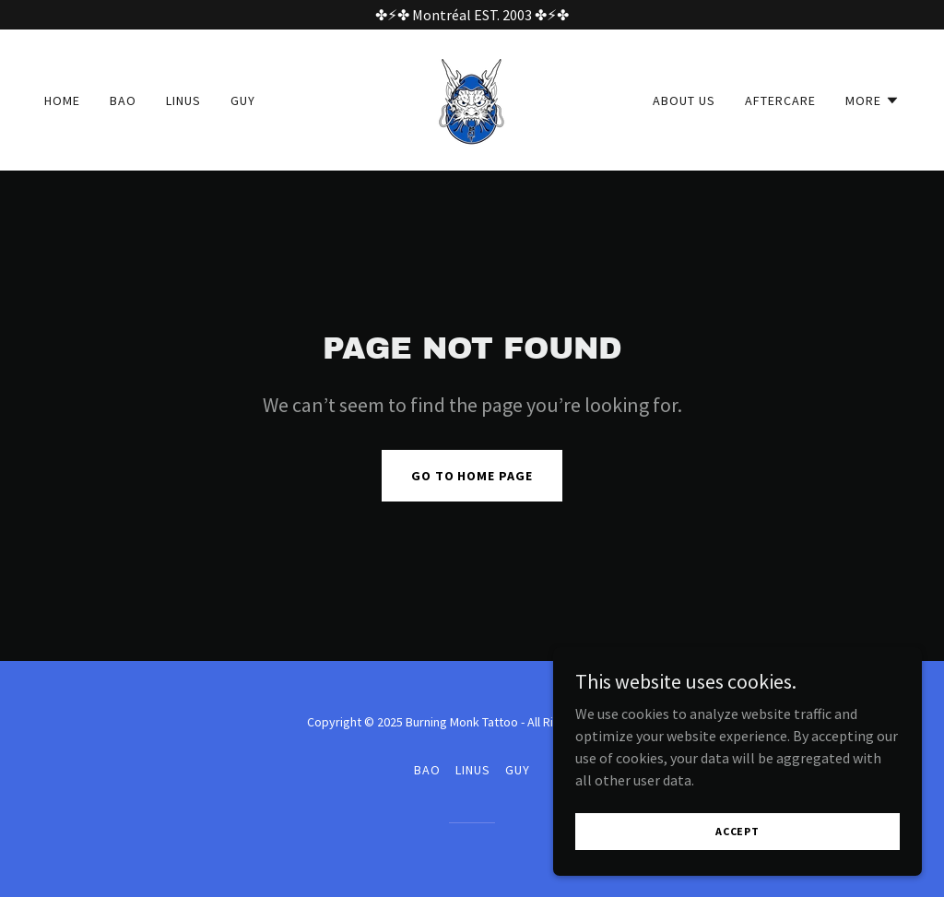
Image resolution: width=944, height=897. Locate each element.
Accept (737, 831)
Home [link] (62, 100)
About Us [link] (684, 100)
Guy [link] (242, 100)
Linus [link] (183, 100)
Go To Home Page (472, 475)
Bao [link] (123, 100)
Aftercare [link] (780, 100)
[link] (471, 98)
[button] (872, 100)
